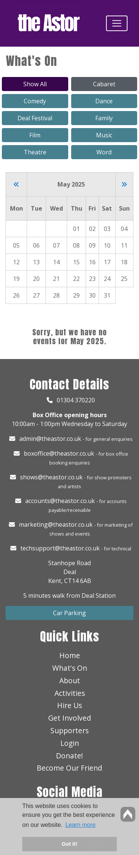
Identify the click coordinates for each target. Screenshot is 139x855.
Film (34, 135)
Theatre (35, 152)
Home (69, 655)
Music (104, 135)
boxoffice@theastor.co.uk (59, 453)
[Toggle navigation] (117, 23)
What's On (69, 668)
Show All (35, 84)
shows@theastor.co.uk (51, 477)
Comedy (35, 101)
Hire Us (69, 705)
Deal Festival (34, 118)
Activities (69, 693)
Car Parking (69, 613)
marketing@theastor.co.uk (56, 524)
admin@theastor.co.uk (50, 439)
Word (104, 152)
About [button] (69, 680)
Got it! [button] (69, 844)
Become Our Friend (69, 768)
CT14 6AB (77, 581)
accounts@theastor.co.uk (60, 501)
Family (104, 118)
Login (69, 743)
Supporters (69, 730)
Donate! (69, 756)
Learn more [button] (80, 825)
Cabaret (104, 84)
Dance (104, 101)
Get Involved (69, 718)
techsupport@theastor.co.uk (60, 548)
